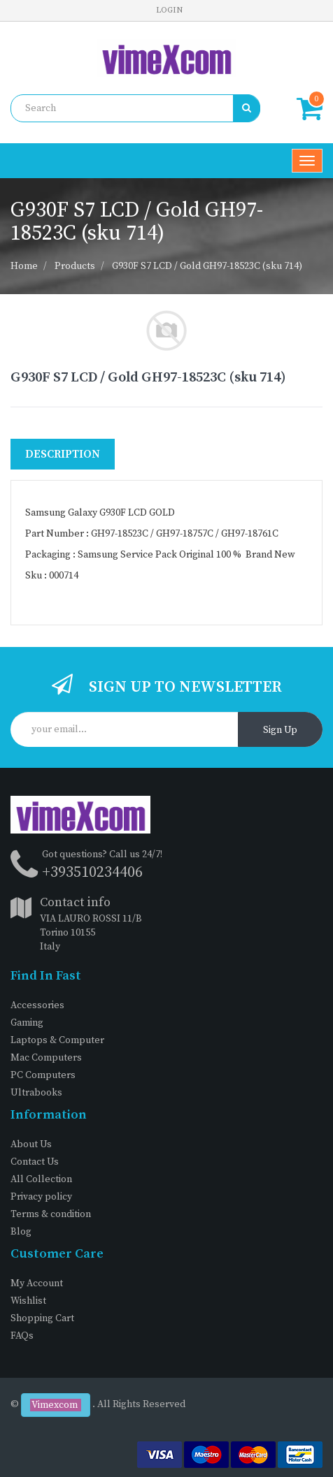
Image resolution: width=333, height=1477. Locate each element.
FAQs (22, 1336)
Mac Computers (46, 1058)
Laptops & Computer (57, 1040)
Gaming (26, 1023)
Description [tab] (62, 454)
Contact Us (34, 1162)
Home (24, 266)
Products (75, 266)
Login (169, 10)
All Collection (41, 1179)
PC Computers (43, 1075)
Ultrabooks (36, 1092)
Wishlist (28, 1301)
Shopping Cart (42, 1318)
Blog (20, 1231)
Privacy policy (41, 1197)
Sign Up (280, 730)
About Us (31, 1144)
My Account (36, 1283)
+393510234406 (92, 872)
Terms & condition (50, 1214)
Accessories (37, 1005)
